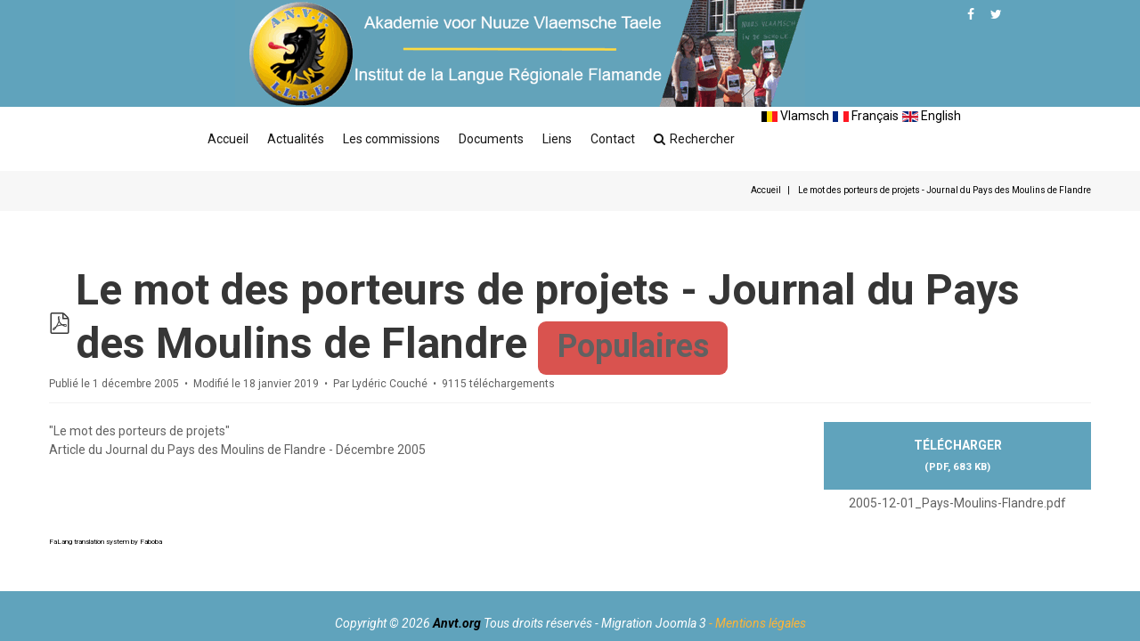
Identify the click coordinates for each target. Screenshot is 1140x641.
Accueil (228, 139)
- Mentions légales (757, 623)
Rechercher (694, 139)
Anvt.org (457, 623)
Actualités (295, 139)
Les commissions (391, 139)
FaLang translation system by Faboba (105, 542)
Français (866, 116)
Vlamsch (795, 116)
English (931, 116)
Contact (612, 139)
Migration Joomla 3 (653, 623)
